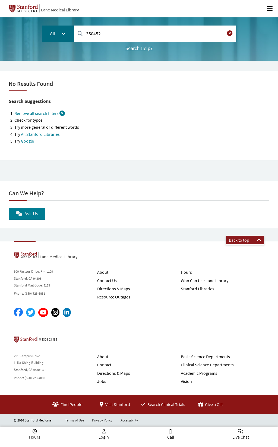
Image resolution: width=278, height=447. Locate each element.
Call (170, 437)
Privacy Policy (102, 420)
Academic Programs (199, 373)
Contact (104, 364)
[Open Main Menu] (269, 8)
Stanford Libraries (197, 288)
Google (27, 141)
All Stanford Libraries (40, 134)
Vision (186, 381)
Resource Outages (113, 297)
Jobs (101, 381)
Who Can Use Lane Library (204, 280)
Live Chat (240, 437)
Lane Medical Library (60, 9)
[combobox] (155, 34)
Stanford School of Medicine (67, 341)
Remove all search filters (39, 113)
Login (104, 437)
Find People (67, 404)
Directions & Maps (113, 288)
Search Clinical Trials (163, 404)
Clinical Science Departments (207, 364)
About (102, 272)
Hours (186, 272)
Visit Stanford (115, 404)
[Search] (80, 34)
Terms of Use (74, 420)
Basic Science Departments (205, 356)
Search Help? (139, 48)
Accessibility (129, 420)
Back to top (245, 240)
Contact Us (107, 280)
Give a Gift (210, 404)
